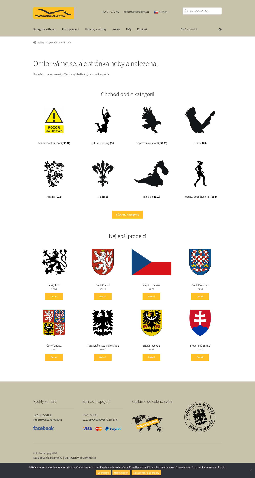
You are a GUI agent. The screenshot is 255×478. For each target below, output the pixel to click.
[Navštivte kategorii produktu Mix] (103, 175)
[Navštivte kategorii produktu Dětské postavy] (103, 122)
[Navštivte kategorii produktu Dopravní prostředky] (151, 122)
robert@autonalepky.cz (136, 11)
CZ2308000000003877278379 (100, 419)
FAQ (128, 29)
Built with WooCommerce (80, 457)
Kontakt (142, 29)
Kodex (116, 29)
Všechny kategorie (127, 214)
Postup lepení (70, 29)
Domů (41, 42)
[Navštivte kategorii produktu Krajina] (54, 175)
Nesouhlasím (121, 472)
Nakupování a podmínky (47, 457)
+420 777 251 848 (110, 11)
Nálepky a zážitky (95, 29)
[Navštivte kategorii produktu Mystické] (151, 175)
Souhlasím (103, 472)
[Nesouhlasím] (250, 470)
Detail (54, 296)
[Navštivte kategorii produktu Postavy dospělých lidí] (200, 175)
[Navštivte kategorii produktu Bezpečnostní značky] (54, 122)
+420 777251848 (42, 415)
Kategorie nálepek (44, 29)
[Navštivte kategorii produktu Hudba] (200, 122)
